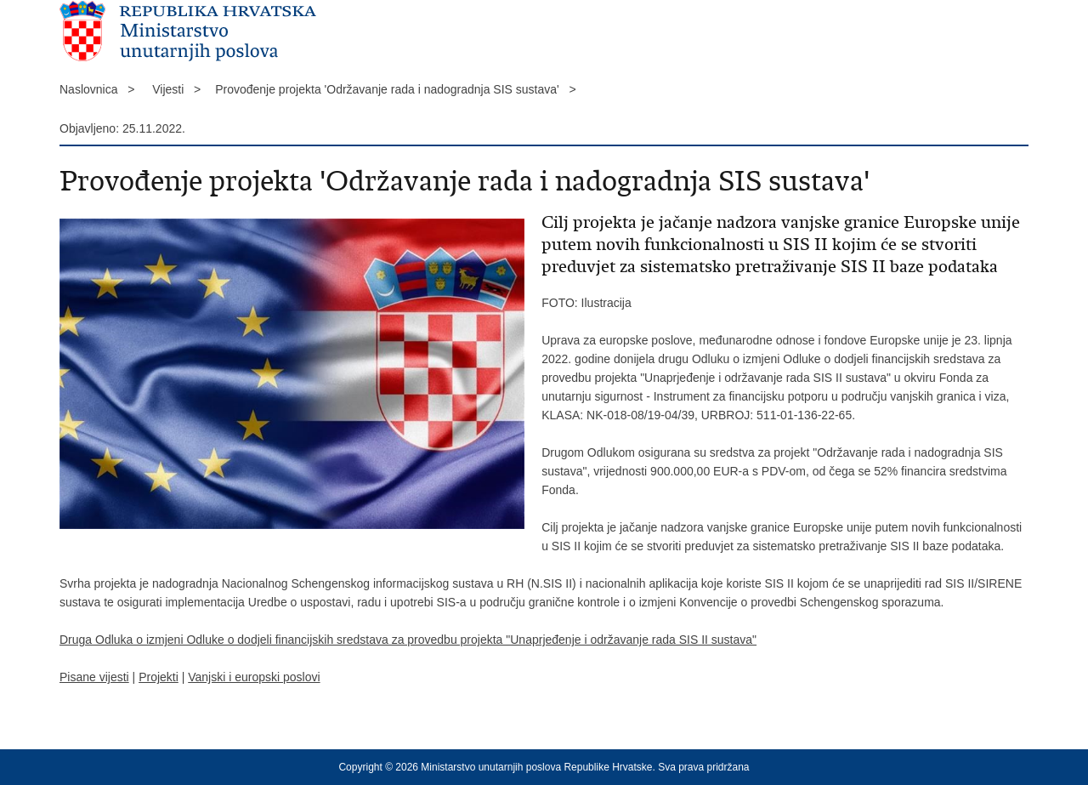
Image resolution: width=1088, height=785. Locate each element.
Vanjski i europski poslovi (254, 677)
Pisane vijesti (94, 677)
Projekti (158, 677)
